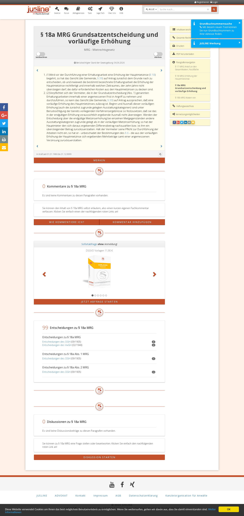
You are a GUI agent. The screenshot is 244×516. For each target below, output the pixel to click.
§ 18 (152, 74)
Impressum (100, 495)
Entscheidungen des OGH (56, 341)
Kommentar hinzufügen (132, 222)
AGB (118, 495)
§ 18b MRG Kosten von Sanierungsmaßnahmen (186, 99)
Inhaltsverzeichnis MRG (185, 29)
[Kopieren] (160, 154)
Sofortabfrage (89, 244)
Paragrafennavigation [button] (183, 62)
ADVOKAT (61, 495)
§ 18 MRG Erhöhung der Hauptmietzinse (186, 77)
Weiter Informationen (17, 512)
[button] (57, 10)
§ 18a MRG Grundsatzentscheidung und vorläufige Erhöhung (190, 88)
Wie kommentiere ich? (66, 222)
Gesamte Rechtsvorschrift (186, 37)
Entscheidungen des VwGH (57, 345)
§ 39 (99, 78)
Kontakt (80, 495)
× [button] (239, 22)
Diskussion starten (99, 457)
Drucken (178, 45)
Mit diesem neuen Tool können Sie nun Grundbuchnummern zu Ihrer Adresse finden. (218, 30)
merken (99, 160)
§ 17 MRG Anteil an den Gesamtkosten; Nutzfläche (187, 68)
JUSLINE (41, 495)
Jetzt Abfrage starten (99, 301)
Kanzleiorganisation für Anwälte (186, 495)
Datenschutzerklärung (143, 495)
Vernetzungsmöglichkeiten (186, 114)
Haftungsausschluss (183, 106)
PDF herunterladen (183, 53)
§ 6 (127, 133)
